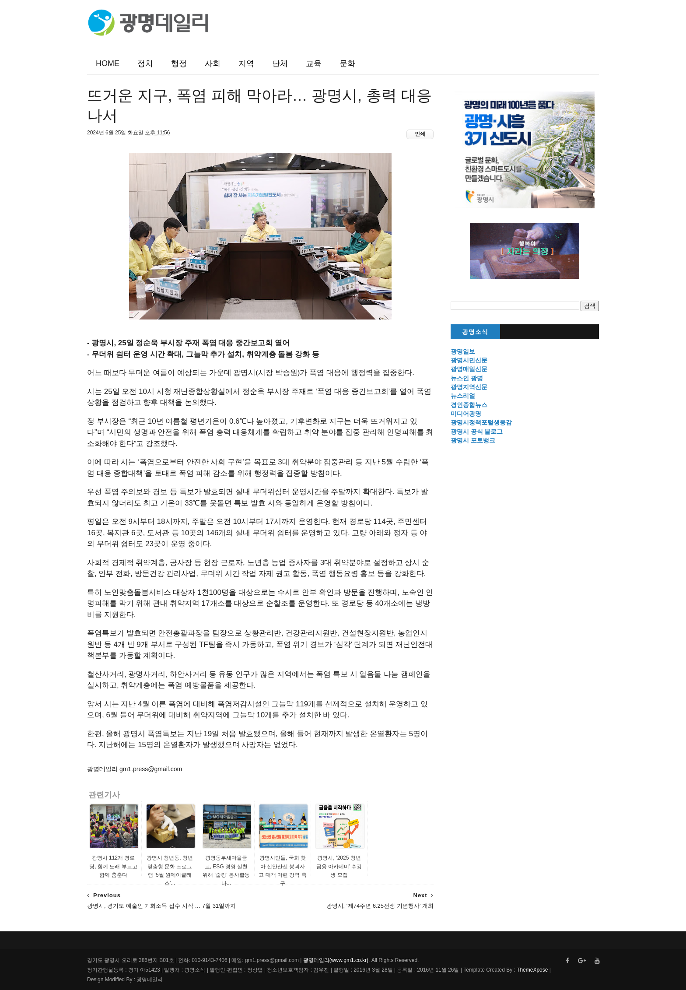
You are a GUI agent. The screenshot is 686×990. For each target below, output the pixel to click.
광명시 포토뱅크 (473, 440)
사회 (212, 63)
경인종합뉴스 (469, 404)
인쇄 (420, 134)
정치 (145, 63)
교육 (314, 63)
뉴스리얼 (463, 395)
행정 (179, 63)
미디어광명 (466, 413)
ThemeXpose (531, 970)
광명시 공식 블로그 (477, 431)
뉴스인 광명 (467, 378)
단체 (280, 63)
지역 (246, 63)
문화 (347, 63)
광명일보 (463, 351)
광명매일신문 (469, 368)
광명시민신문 (469, 360)
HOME (107, 63)
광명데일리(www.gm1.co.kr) (335, 960)
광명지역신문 (469, 386)
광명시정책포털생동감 (481, 422)
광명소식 (475, 332)
